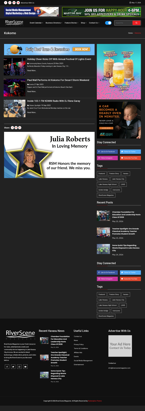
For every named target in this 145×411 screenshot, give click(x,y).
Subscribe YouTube (130, 158)
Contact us (78, 336)
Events (44, 63)
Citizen (31, 101)
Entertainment (79, 365)
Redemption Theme (95, 401)
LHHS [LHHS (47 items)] (123, 184)
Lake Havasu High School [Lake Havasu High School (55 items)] (108, 184)
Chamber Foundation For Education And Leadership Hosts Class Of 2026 (126, 214)
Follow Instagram (106, 158)
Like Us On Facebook (108, 151)
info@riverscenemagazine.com (119, 368)
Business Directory (54, 23)
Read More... (32, 71)
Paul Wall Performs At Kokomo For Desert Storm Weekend (58, 78)
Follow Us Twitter (130, 151)
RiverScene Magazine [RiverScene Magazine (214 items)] (106, 195)
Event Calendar (37, 23)
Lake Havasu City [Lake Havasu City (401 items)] (118, 179)
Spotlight (38, 101)
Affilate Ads (78, 353)
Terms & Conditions (81, 348)
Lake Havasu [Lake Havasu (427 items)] (103, 179)
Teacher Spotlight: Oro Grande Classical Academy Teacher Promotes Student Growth (125, 231)
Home (130, 33)
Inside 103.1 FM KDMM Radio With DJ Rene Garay (53, 96)
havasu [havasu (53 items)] (125, 174)
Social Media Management (83, 361)
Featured (50, 63)
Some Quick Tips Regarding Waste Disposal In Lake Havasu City (125, 248)
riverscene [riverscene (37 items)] (116, 190)
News (76, 340)
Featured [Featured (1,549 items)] (102, 174)
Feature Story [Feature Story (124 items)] (114, 174)
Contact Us (94, 23)
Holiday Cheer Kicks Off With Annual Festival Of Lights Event (59, 59)
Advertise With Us (27, 3)
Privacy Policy (79, 344)
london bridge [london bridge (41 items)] (103, 190)
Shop (84, 23)
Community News (35, 63)
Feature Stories (72, 23)
